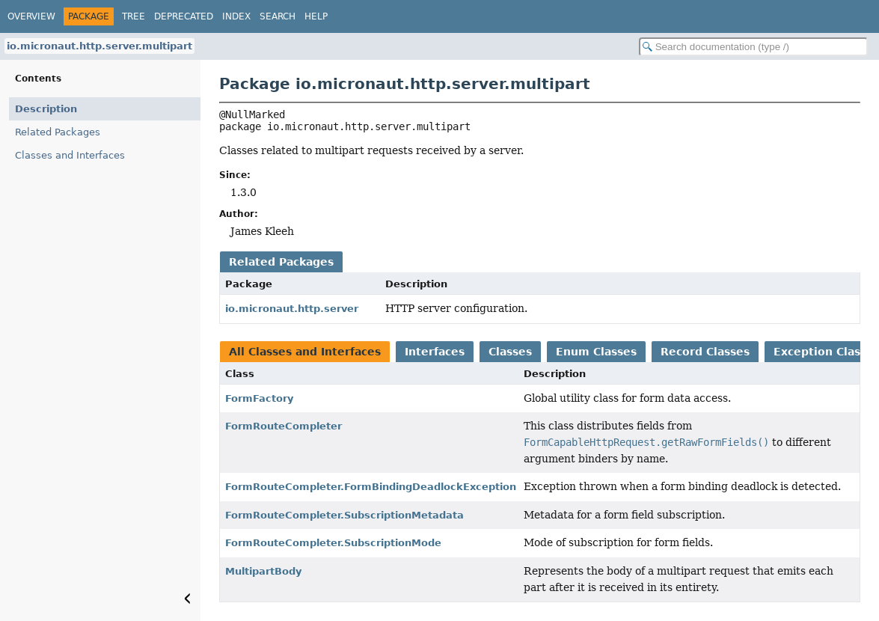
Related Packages (57, 132)
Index (236, 16)
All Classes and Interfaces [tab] (305, 352)
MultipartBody (263, 571)
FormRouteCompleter (283, 426)
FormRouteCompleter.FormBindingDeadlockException (370, 486)
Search (277, 16)
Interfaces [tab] (435, 352)
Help (316, 16)
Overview (31, 16)
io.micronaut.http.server (291, 308)
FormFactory (259, 398)
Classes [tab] (510, 352)
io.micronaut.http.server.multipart (99, 46)
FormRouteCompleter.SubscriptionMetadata (344, 515)
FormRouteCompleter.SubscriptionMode (333, 542)
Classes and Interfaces (70, 155)
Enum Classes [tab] (596, 352)
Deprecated (183, 16)
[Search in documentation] (753, 46)
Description (46, 108)
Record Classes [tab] (705, 352)
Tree (133, 16)
